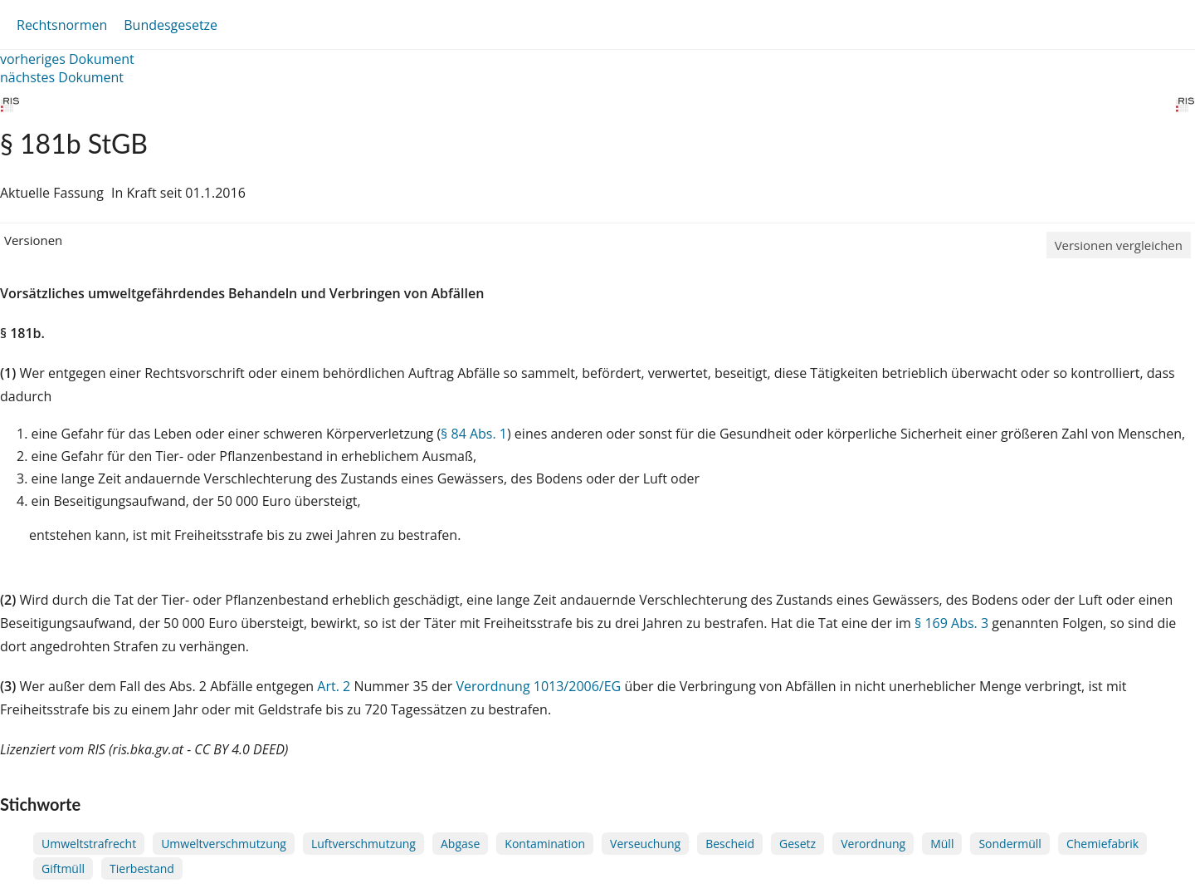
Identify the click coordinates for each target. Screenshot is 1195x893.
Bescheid (729, 843)
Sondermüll (1009, 843)
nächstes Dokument (62, 77)
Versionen (33, 240)
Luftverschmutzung (363, 843)
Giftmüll (63, 868)
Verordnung (873, 843)
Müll (942, 843)
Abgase (460, 843)
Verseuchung (645, 843)
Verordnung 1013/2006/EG (540, 686)
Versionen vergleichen (1119, 245)
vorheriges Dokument (67, 59)
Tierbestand (142, 868)
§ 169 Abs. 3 (951, 623)
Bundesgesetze (170, 25)
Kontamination (545, 843)
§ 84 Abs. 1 (474, 433)
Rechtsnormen (62, 25)
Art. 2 (333, 686)
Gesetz (797, 843)
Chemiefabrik (1102, 843)
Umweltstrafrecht (88, 843)
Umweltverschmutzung (223, 843)
